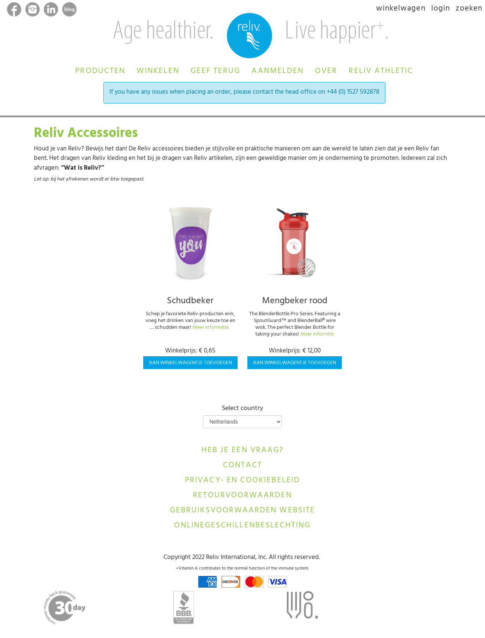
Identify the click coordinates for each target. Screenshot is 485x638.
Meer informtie (317, 335)
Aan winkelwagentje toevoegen (190, 363)
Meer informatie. (210, 328)
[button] (100, 69)
